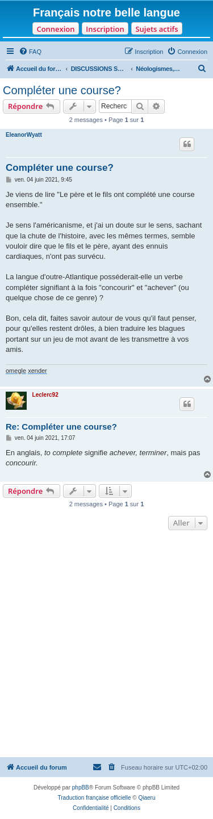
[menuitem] (30, 51)
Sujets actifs (156, 29)
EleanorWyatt (24, 135)
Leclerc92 (45, 395)
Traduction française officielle (94, 798)
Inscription (105, 29)
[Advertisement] (106, 645)
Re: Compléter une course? (61, 426)
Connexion (55, 29)
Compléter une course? (62, 90)
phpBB (80, 787)
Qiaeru (146, 798)
